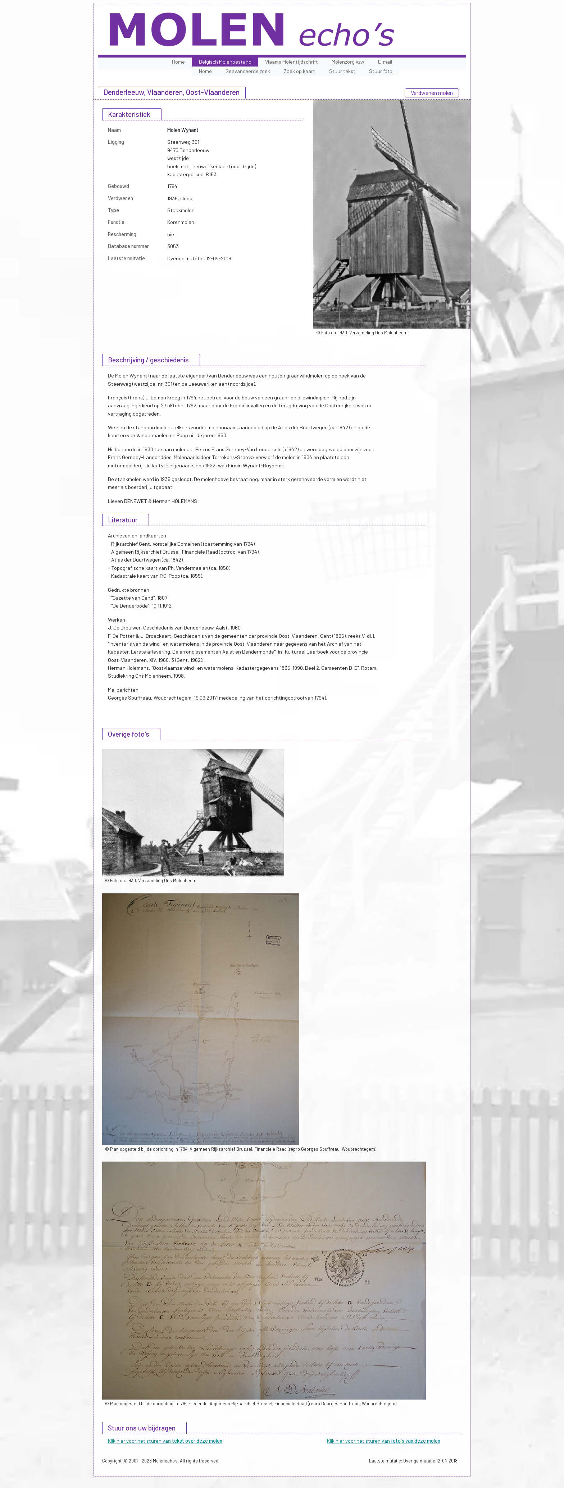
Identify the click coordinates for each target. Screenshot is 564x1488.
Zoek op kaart (299, 71)
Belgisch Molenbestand (225, 62)
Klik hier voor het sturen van (165, 1441)
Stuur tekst (342, 71)
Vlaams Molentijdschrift (291, 62)
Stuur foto (380, 71)
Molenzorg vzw (348, 62)
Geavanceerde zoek (248, 71)
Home (178, 62)
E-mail (385, 62)
